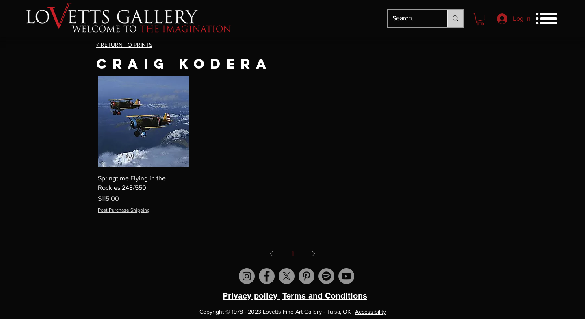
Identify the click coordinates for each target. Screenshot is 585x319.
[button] (480, 19)
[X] (287, 276)
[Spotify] (326, 276)
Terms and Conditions (324, 296)
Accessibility (370, 311)
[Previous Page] (271, 253)
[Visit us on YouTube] (346, 276)
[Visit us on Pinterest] (306, 276)
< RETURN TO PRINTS (124, 44)
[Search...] (411, 18)
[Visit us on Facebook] (267, 276)
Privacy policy (251, 296)
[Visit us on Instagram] (247, 276)
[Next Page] (313, 253)
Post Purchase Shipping (124, 210)
